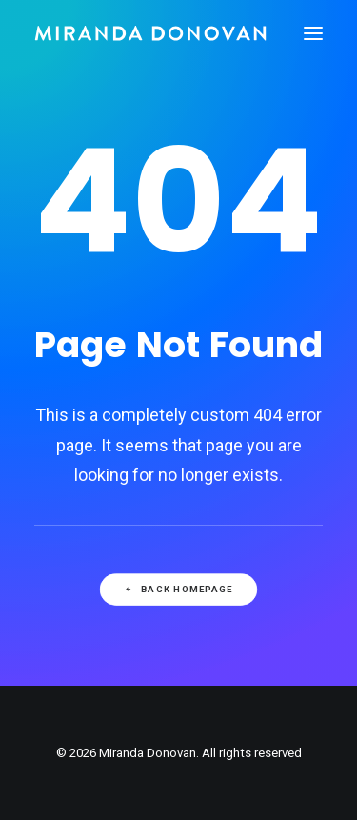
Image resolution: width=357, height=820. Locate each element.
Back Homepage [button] (178, 589)
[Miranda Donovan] (150, 33)
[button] (313, 33)
